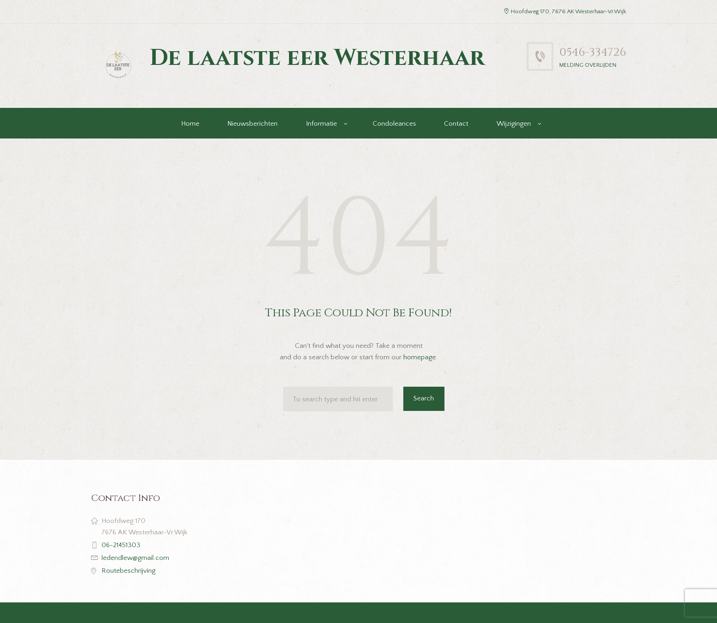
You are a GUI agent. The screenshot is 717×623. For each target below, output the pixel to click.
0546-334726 (592, 52)
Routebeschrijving (128, 571)
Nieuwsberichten (252, 124)
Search (423, 398)
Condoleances (394, 124)
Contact (456, 124)
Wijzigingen (514, 124)
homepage (419, 357)
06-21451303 (121, 545)
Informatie (321, 124)
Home (190, 124)
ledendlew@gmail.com (135, 558)
